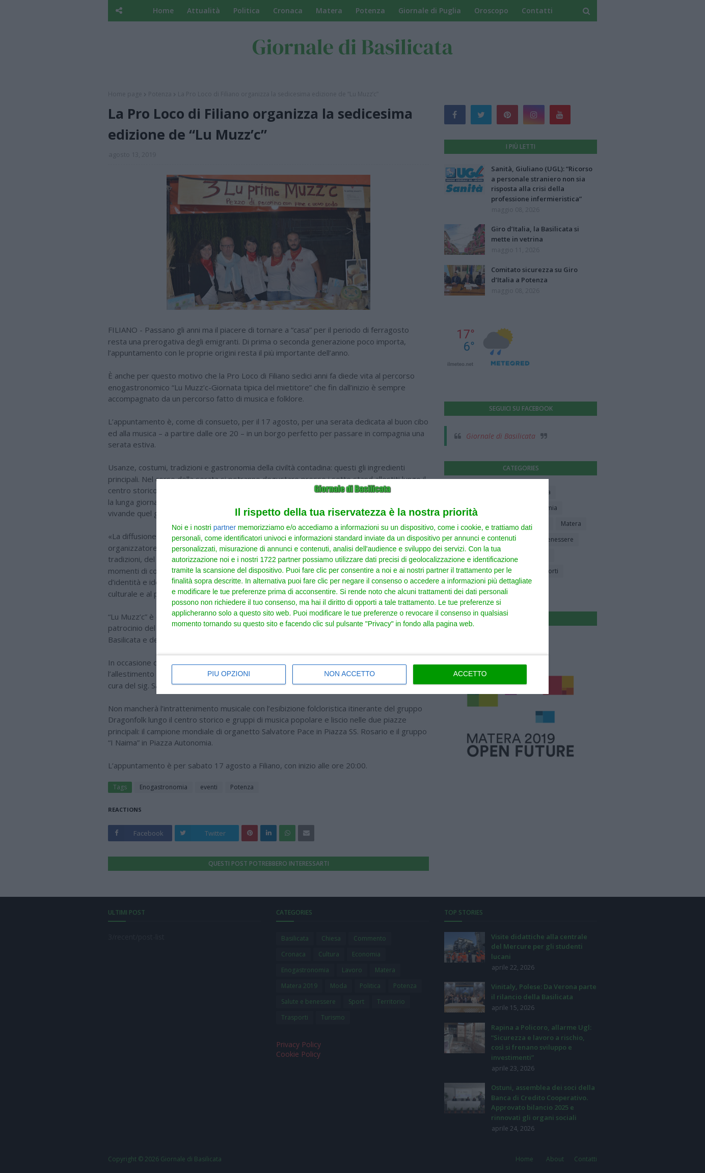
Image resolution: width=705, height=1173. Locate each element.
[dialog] (352, 586)
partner (224, 527)
